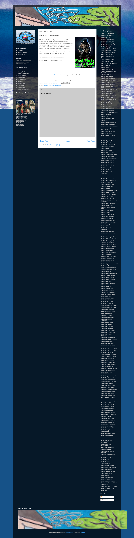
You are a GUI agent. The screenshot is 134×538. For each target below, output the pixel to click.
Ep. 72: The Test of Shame (108, 345)
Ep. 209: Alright (105, 67)
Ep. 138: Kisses (105, 212)
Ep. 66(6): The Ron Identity (108, 356)
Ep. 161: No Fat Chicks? (107, 164)
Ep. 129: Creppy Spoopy (107, 231)
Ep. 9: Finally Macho (106, 473)
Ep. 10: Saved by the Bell (108, 471)
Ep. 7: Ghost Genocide (107, 477)
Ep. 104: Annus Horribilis (108, 279)
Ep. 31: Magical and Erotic (108, 424)
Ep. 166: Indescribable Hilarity (109, 154)
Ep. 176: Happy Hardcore (108, 135)
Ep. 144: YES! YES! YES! (107, 198)
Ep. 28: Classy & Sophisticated (105, 430)
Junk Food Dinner (22, 70)
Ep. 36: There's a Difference (108, 414)
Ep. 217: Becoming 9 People (108, 50)
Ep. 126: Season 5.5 (21, 116)
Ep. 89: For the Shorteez (107, 309)
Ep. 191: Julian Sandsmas (108, 105)
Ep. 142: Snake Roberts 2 (108, 203)
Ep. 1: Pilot (104, 490)
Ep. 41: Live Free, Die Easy (108, 405)
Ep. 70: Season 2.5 (21, 123)
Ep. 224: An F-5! (105, 37)
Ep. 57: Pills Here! (106, 374)
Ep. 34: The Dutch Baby (107, 418)
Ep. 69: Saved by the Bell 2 (108, 351)
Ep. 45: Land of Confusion (108, 397)
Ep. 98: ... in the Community (108, 292)
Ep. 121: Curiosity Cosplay (108, 246)
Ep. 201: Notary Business (108, 84)
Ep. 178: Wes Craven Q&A (108, 131)
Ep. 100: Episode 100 (107, 288)
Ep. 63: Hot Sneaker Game (108, 362)
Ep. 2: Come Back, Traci (107, 488)
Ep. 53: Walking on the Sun (108, 381)
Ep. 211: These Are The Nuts (109, 63)
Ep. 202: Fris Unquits (107, 82)
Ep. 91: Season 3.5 (21, 120)
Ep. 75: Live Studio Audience (109, 339)
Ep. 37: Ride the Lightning (108, 412)
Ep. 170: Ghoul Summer (107, 146)
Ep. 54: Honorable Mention (108, 379)
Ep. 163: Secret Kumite (107, 160)
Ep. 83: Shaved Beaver (107, 322)
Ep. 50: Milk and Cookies (108, 387)
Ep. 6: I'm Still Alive (106, 479)
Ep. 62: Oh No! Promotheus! (108, 364)
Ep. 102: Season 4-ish (22, 119)
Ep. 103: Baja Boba (106, 281)
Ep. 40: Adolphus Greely (107, 406)
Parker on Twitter (22, 52)
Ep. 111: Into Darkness (107, 266)
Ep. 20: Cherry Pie (106, 449)
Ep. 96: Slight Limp (106, 296)
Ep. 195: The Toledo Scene (108, 97)
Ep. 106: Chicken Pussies (108, 275)
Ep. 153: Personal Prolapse (108, 180)
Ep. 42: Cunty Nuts (106, 403)
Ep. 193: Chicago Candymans (109, 101)
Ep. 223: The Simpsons (107, 39)
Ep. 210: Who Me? (106, 65)
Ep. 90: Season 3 (20, 121)
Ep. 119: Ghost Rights (107, 250)
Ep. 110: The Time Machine (108, 267)
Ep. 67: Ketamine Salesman (108, 354)
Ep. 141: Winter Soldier (107, 205)
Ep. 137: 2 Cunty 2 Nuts (107, 214)
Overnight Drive (22, 85)
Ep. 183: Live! (105, 120)
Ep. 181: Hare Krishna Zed (108, 124)
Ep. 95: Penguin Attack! (107, 298)
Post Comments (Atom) (53, 145)
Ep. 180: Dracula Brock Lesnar (109, 126)
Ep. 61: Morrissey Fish (107, 366)
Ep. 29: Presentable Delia (108, 428)
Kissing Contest (22, 71)
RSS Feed (20, 50)
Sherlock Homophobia (55, 85)
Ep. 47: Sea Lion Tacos (107, 393)
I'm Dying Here (22, 79)
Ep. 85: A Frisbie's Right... (108, 317)
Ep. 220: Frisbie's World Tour (109, 45)
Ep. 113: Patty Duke (106, 262)
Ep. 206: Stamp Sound (107, 74)
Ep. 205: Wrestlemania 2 (107, 76)
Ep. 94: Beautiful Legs (107, 300)
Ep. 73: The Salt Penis (107, 343)
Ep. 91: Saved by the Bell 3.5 (109, 305)
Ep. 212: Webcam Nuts (107, 61)
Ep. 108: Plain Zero (106, 271)
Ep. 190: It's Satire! (106, 106)
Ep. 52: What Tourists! (107, 383)
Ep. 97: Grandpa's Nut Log (108, 294)
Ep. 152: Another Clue (107, 182)
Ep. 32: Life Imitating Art (107, 422)
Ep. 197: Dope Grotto (107, 93)
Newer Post (44, 141)
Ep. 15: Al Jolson (105, 461)
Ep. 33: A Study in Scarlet (108, 420)
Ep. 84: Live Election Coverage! (106, 320)
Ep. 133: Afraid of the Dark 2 (108, 222)
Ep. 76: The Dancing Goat (108, 337)
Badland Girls (21, 77)
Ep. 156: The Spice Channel (108, 175)
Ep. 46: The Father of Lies (108, 395)
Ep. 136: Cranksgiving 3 (107, 216)
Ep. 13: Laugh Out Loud (107, 465)
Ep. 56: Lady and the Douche (109, 376)
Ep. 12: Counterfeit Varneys (108, 467)
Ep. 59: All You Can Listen (108, 370)
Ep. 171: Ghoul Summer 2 (108, 144)
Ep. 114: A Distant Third (107, 260)
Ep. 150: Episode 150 (107, 186)
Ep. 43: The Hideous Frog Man (109, 401)
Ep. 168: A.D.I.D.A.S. (106, 150)
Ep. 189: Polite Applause (107, 108)
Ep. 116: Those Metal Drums (108, 256)
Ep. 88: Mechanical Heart (108, 311)
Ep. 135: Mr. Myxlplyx (107, 218)
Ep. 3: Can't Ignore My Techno (109, 486)
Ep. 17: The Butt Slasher (107, 458)
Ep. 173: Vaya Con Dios (107, 141)
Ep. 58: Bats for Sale (106, 372)
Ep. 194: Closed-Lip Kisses (108, 99)
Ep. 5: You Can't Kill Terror (108, 481)
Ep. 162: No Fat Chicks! (107, 162)
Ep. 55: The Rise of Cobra (108, 378)
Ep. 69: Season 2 (20, 124)
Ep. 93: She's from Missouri (108, 302)
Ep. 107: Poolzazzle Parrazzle (109, 273)
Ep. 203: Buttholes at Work (108, 80)
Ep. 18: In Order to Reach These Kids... (108, 455)
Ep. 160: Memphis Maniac (108, 166)
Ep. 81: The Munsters (107, 326)
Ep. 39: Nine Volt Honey (107, 408)
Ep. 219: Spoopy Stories (107, 47)
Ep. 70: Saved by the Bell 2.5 (109, 349)
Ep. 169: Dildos (105, 148)
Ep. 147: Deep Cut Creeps (108, 192)
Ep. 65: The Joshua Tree (107, 358)
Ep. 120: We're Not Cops (107, 248)
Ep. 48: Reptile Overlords (108, 391)
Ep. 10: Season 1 (20, 125)
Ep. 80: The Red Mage (107, 328)
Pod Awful (20, 81)
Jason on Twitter (22, 54)
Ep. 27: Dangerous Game (108, 433)
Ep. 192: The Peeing (106, 103)
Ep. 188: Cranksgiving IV (108, 110)
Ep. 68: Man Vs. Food (107, 352)
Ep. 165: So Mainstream (107, 156)
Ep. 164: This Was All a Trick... (109, 158)
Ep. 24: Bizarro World (107, 439)
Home (67, 141)
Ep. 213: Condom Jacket (107, 59)
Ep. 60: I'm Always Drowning (109, 368)
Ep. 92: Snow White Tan (107, 304)
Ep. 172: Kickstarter (106, 143)
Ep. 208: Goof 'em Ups (107, 69)
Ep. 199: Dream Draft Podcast (109, 89)
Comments (104, 499)
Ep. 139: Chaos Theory (107, 210)
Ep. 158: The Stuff (106, 170)
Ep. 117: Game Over (106, 254)
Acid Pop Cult (21, 87)
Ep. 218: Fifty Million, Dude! (108, 48)
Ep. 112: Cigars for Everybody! (109, 264)
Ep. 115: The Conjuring (107, 258)
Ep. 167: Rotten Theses (107, 152)
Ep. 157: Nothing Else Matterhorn (107, 172)
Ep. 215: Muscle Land (107, 54)
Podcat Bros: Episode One (108, 224)
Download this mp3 (59, 75)
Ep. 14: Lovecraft (105, 463)
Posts (103, 497)
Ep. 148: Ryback (105, 188)
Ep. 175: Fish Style (106, 137)
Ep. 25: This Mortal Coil (107, 437)
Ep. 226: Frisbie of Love (107, 33)
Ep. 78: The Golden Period (108, 332)
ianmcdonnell (69, 532)
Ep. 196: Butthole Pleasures (108, 95)
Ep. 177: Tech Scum (106, 133)
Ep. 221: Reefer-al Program (108, 43)
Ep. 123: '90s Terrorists (107, 242)
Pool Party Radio (25, 95)
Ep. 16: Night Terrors (106, 459)
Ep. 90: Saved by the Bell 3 (108, 307)
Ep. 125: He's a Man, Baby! (108, 239)
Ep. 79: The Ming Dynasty (108, 330)
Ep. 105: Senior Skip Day (108, 277)
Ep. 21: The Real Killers (107, 447)
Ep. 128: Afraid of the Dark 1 (108, 233)
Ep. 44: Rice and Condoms (108, 399)
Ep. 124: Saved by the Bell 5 (108, 240)
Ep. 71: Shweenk (105, 347)
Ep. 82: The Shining (106, 324)
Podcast (46, 85)
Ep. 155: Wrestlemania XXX (108, 177)
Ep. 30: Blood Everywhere (108, 426)
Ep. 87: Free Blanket (106, 313)
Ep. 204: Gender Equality (108, 78)
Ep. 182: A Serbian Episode (108, 122)
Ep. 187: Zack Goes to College (109, 112)
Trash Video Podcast (23, 89)
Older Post (90, 141)
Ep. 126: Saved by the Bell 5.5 (109, 237)
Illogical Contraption (23, 73)
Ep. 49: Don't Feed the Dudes (109, 389)
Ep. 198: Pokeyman (106, 91)
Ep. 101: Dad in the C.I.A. (108, 286)
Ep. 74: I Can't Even (106, 341)
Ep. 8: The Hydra (105, 475)
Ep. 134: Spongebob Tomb (108, 220)
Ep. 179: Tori (19, 115)
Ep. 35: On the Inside (107, 416)
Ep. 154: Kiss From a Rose (108, 179)
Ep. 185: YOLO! (105, 116)
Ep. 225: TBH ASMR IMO (107, 35)
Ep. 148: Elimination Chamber (109, 190)
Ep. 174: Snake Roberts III (108, 139)
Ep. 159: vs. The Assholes (108, 168)
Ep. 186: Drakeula (106, 114)
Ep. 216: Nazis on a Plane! (108, 52)
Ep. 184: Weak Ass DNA (107, 118)
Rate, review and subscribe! (25, 42)
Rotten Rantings (22, 75)
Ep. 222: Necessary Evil (107, 41)
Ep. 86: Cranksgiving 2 (107, 315)
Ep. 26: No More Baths (107, 435)
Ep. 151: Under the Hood (107, 184)
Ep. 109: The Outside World (108, 269)
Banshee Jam (21, 83)
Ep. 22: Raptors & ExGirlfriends (106, 445)
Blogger (83, 532)
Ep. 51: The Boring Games (108, 385)
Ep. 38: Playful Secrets (107, 410)
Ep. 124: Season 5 (21, 117)
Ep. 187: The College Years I (23, 113)
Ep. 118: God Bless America (108, 252)
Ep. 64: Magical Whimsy (107, 360)
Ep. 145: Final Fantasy (107, 196)
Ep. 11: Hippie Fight (106, 469)
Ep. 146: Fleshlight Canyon (108, 194)
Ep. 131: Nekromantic (107, 226)
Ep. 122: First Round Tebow (108, 244)
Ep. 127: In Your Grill (106, 235)
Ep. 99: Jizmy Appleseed (108, 290)
